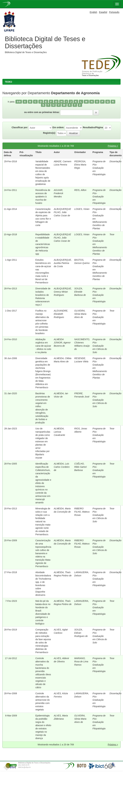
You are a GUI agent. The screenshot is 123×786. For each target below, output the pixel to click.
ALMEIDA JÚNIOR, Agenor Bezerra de (62, 342)
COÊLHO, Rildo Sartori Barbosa (80, 466)
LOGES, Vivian (81, 209)
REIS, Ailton (80, 190)
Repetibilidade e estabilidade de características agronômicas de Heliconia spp (42, 244)
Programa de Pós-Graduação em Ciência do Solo (100, 346)
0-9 (18, 101)
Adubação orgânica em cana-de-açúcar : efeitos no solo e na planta (43, 346)
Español (103, 12)
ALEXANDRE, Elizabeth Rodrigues (61, 313)
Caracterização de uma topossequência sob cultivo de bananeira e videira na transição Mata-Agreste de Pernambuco (43, 553)
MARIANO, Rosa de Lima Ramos (81, 661)
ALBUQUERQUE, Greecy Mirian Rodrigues (63, 291)
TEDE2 (8, 81)
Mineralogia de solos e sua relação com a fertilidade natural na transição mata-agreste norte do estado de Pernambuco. (43, 521)
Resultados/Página (93, 127)
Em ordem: (58, 127)
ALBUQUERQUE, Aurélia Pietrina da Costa (63, 263)
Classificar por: (20, 127)
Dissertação (115, 161)
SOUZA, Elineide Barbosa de (80, 291)
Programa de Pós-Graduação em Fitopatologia (99, 168)
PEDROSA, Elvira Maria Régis (80, 164)
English (93, 12)
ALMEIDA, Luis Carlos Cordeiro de (62, 466)
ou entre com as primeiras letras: (42, 112)
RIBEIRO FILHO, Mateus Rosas (82, 511)
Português (114, 12)
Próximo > (113, 146)
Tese (111, 234)
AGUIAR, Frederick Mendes (58, 193)
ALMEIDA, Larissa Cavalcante (59, 431)
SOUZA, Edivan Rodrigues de (81, 632)
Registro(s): (49, 133)
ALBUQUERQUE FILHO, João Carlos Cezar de (62, 212)
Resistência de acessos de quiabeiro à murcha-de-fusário (42, 196)
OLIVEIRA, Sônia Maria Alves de (80, 313)
